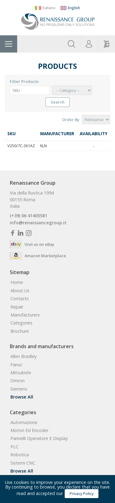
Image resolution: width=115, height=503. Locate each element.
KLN (43, 145)
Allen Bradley (23, 356)
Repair (16, 307)
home (16, 282)
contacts (19, 298)
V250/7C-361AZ (21, 145)
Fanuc (16, 364)
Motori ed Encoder (29, 430)
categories (21, 323)
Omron (17, 380)
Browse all (21, 397)
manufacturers (25, 315)
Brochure (19, 331)
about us (19, 290)
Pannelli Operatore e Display (39, 438)
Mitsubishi (20, 372)
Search (57, 102)
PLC (14, 447)
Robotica (19, 455)
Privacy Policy (82, 493)
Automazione (23, 422)
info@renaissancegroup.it (38, 223)
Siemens (18, 389)
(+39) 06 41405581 (28, 216)
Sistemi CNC (22, 463)
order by (70, 120)
